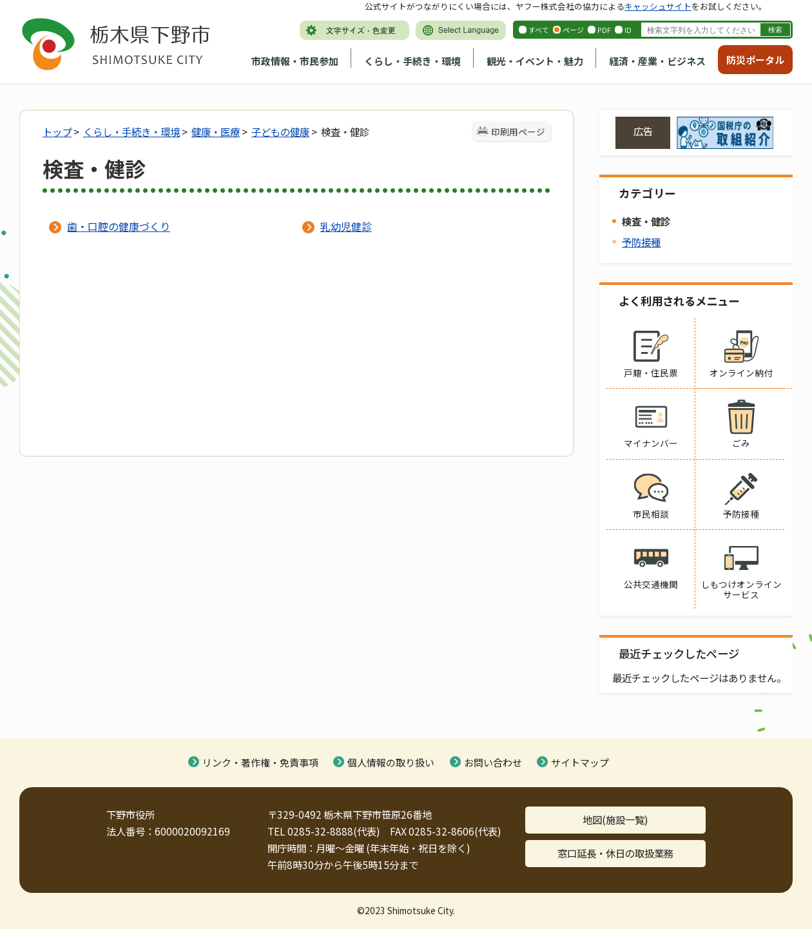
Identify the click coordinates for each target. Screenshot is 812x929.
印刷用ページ (518, 131)
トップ (57, 131)
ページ (573, 29)
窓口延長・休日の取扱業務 (615, 853)
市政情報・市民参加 (294, 61)
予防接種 (641, 242)
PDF (604, 29)
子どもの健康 (280, 131)
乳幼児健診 (346, 226)
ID (628, 29)
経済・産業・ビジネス (657, 61)
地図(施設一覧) (615, 819)
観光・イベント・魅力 (535, 61)
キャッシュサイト (657, 6)
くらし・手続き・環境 (412, 61)
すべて (538, 29)
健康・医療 (215, 131)
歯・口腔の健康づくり (118, 226)
